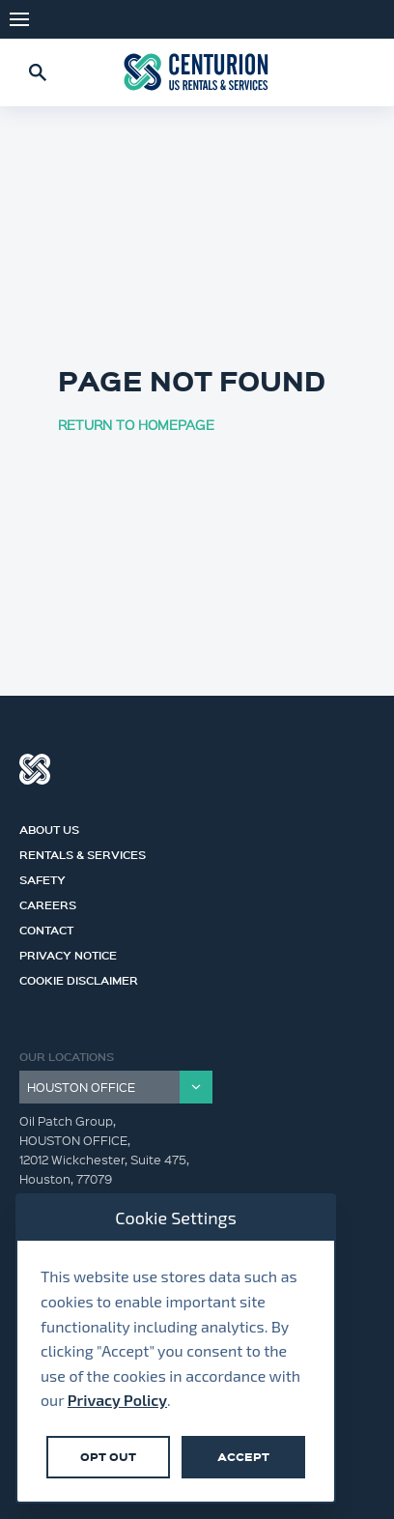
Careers (47, 902)
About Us (49, 827)
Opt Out (108, 1456)
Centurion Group (34, 769)
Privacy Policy (117, 1399)
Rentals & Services (82, 852)
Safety (42, 877)
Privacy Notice (68, 953)
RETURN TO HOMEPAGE (136, 424)
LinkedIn (365, 19)
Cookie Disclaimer (78, 978)
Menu (19, 19)
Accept (243, 1456)
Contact (46, 927)
